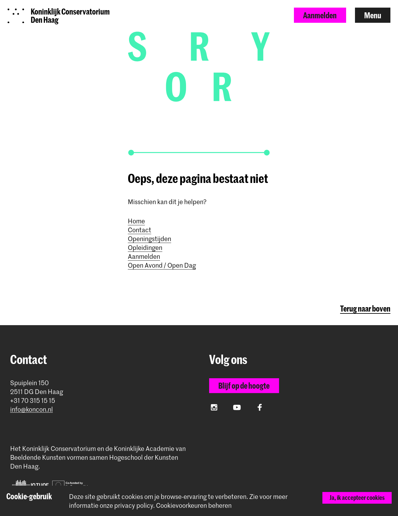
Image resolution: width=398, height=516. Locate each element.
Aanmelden (320, 15)
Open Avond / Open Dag (162, 265)
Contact (139, 230)
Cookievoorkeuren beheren (194, 505)
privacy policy (133, 505)
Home (136, 221)
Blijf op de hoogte (244, 385)
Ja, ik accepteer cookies (357, 497)
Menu (372, 15)
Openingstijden (149, 238)
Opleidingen (145, 247)
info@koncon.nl (31, 409)
